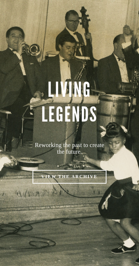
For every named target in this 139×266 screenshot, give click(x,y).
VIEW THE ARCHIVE (69, 176)
